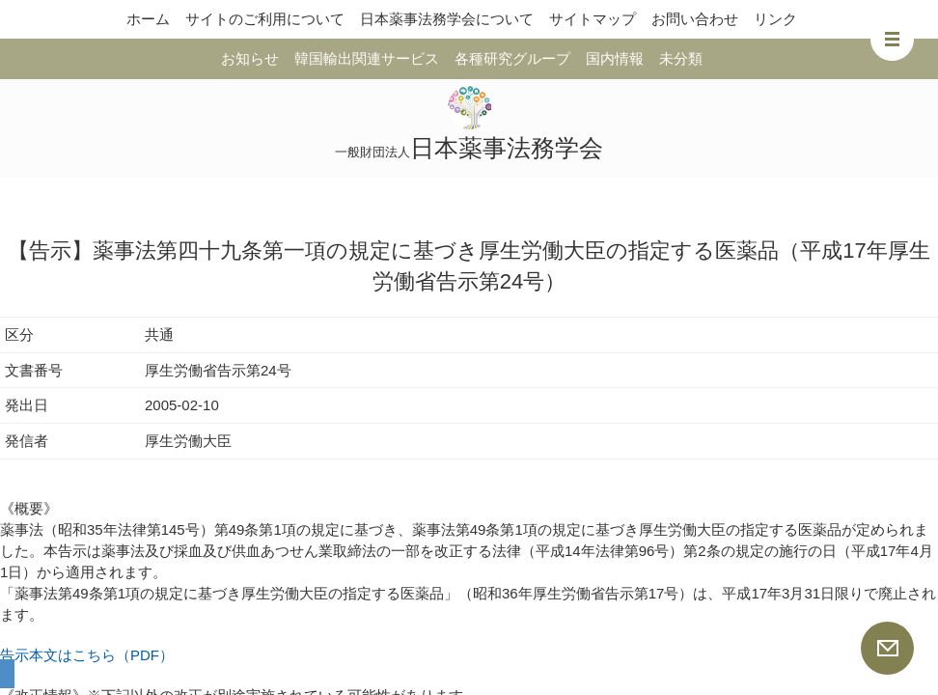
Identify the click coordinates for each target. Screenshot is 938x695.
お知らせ (250, 58)
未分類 (681, 58)
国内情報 (615, 58)
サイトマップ (592, 19)
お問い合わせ (694, 19)
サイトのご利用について (265, 19)
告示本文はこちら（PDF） (87, 655)
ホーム (148, 19)
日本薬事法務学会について (447, 19)
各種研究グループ (512, 58)
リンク (775, 19)
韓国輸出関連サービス (366, 58)
